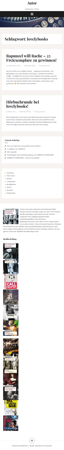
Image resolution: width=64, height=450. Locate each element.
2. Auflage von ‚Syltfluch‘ (16, 149)
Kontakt (10, 190)
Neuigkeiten (11, 184)
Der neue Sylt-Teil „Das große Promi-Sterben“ (24, 146)
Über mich (11, 176)
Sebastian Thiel (29, 66)
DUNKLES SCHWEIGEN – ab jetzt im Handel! (23, 158)
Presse (9, 187)
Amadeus (38, 446)
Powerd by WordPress (20, 446)
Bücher (9, 179)
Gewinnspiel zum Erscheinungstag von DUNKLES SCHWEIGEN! (30, 155)
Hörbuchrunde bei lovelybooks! (22, 104)
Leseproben (11, 181)
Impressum (11, 193)
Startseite (10, 173)
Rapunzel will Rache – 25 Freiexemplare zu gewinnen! (31, 58)
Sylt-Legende (12, 152)
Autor (32, 3)
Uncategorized (44, 66)
